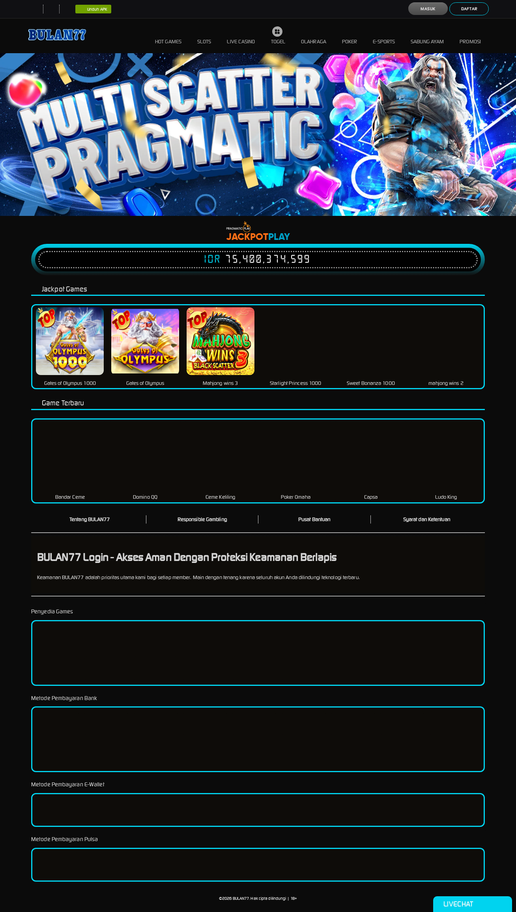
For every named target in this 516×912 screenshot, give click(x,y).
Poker (349, 35)
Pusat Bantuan (314, 519)
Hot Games (168, 35)
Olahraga (313, 35)
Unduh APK (93, 9)
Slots (204, 35)
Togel (278, 35)
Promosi (470, 35)
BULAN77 (241, 898)
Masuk (428, 8)
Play (279, 237)
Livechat (472, 904)
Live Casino (241, 35)
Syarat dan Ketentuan (426, 519)
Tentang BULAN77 (89, 519)
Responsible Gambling (202, 519)
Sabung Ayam (427, 35)
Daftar (469, 8)
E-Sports (384, 35)
